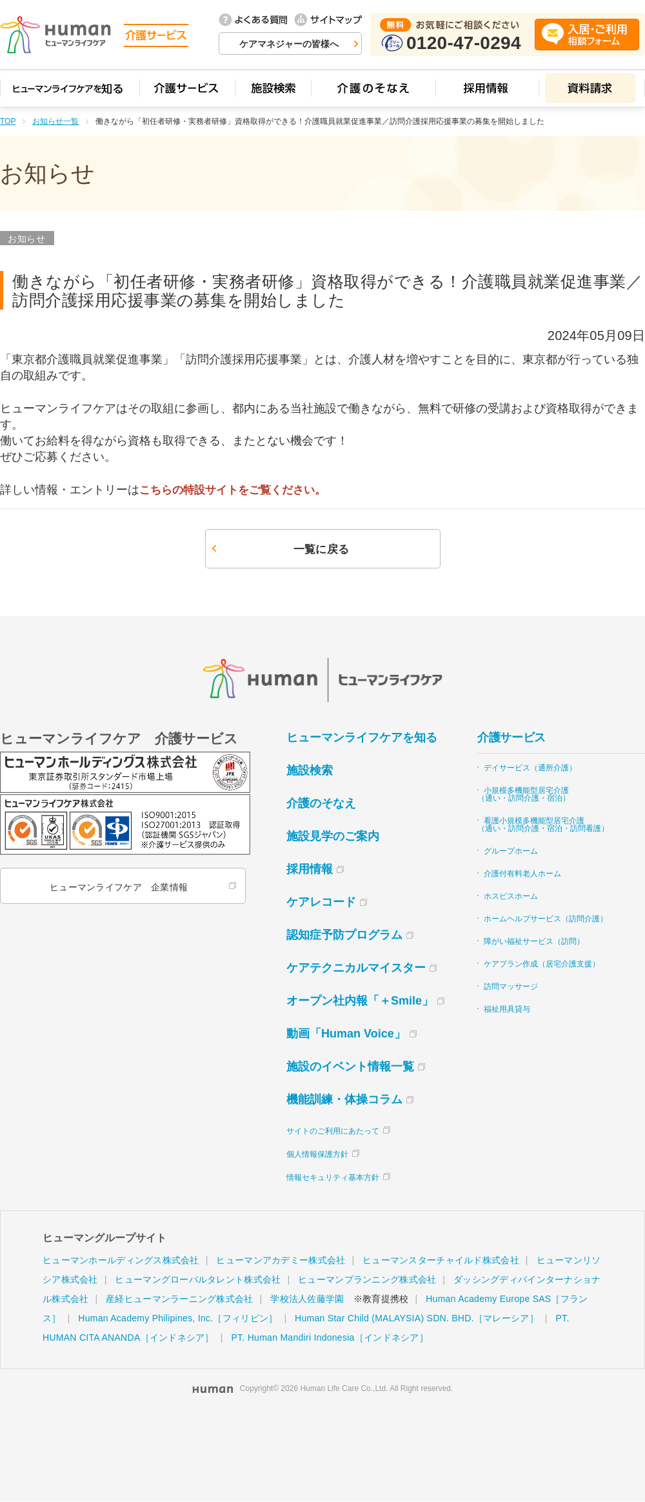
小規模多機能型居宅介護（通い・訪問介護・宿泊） (523, 794)
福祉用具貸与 (507, 1009)
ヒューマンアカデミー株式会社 (280, 1261)
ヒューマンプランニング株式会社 (367, 1280)
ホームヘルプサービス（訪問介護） (546, 919)
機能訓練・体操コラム (344, 1100)
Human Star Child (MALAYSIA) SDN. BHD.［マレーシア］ (417, 1319)
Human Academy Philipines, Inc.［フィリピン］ (177, 1319)
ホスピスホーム (511, 896)
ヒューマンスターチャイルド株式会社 (440, 1261)
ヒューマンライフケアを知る (361, 738)
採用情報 (309, 869)
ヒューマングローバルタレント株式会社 (198, 1280)
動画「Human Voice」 (346, 1034)
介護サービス (511, 738)
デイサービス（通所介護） (530, 768)
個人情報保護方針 (317, 1154)
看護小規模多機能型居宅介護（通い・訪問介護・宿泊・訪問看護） (543, 825)
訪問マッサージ (511, 987)
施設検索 (309, 771)
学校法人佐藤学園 (307, 1299)
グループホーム (511, 851)
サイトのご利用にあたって (332, 1131)
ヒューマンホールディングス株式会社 (121, 1261)
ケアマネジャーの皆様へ (289, 44)
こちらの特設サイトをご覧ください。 (238, 489)
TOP (7, 121)
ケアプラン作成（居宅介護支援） (542, 964)
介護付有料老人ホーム (522, 874)
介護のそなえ (321, 803)
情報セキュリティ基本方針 (332, 1178)
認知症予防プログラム (344, 935)
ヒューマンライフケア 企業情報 (118, 888)
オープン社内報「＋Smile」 (359, 1001)
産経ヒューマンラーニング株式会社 (179, 1299)
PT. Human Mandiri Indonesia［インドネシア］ (329, 1338)
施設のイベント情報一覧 (350, 1067)
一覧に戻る (321, 549)
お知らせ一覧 (55, 121)
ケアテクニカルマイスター (356, 968)
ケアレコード (321, 902)
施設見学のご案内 (332, 836)
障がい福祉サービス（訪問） (534, 941)
